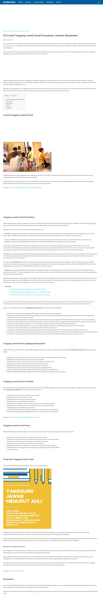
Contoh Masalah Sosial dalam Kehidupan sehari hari (25, 417)
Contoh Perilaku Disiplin (16, 571)
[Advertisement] (43, 18)
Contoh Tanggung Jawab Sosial (15, 99)
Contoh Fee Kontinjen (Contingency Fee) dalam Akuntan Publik (28, 289)
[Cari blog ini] (99, 2)
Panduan (28, 2)
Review (20, 2)
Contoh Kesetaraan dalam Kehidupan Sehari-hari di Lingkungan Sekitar (30, 292)
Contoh (58, 2)
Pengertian (9, 108)
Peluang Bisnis (39, 2)
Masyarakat (9, 103)
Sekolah (8, 106)
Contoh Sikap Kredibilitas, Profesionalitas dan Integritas (26, 187)
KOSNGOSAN (9, 2)
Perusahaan (9, 101)
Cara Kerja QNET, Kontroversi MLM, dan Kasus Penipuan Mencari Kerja (30, 295)
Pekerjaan (49, 2)
